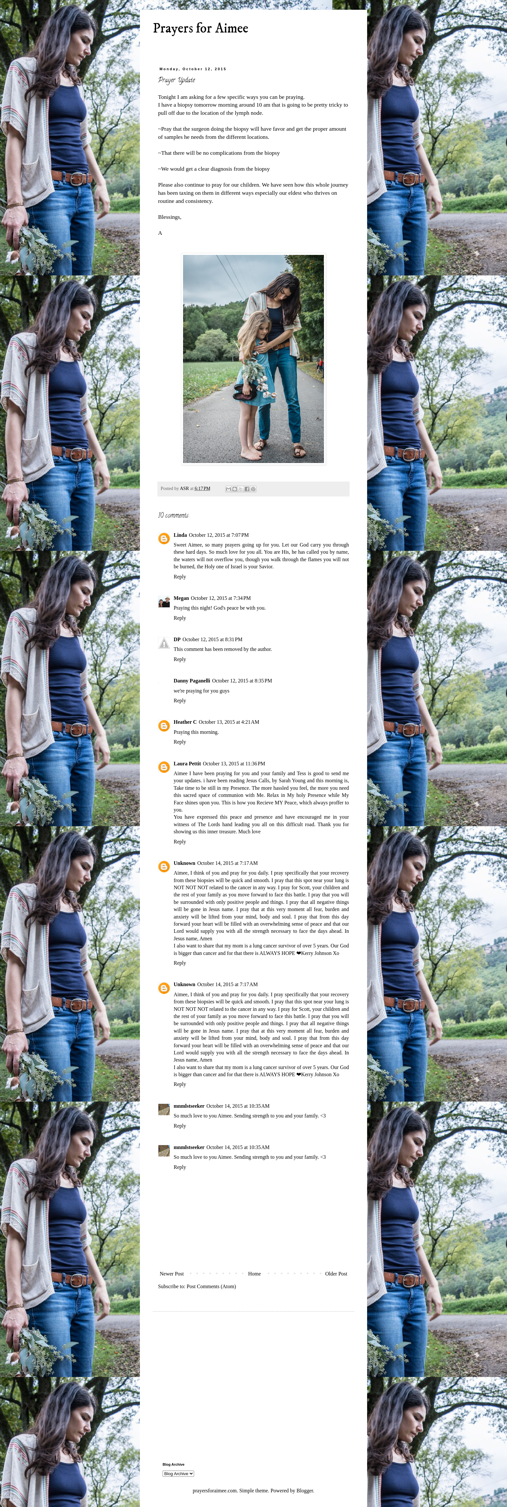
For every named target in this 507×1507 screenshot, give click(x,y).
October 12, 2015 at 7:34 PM (221, 598)
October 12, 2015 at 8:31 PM (212, 639)
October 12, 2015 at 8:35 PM (242, 680)
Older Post (336, 1273)
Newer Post (172, 1273)
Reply (180, 576)
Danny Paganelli (192, 680)
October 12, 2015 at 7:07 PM (219, 535)
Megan (181, 598)
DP (177, 639)
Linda (180, 535)
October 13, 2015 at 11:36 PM (234, 763)
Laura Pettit (187, 763)
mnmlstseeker (189, 1106)
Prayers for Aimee (200, 28)
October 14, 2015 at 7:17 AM (227, 863)
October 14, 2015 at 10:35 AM (237, 1106)
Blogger (305, 1490)
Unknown (184, 863)
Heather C (185, 722)
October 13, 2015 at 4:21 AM (229, 722)
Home (254, 1273)
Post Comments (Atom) (211, 1286)
